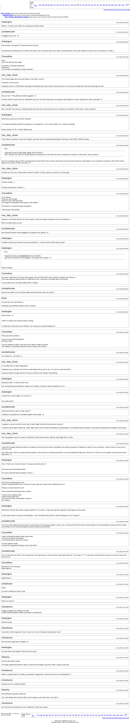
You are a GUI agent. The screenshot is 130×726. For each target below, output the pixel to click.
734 (60, 5)
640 (46, 5)
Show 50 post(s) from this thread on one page (117, 9)
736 (66, 5)
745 (92, 5)
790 (104, 5)
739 (75, 5)
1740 (122, 5)
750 (98, 5)
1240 (115, 5)
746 (95, 5)
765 (101, 5)
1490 (119, 5)
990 (112, 5)
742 (83, 5)
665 (49, 5)
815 (106, 5)
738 (72, 5)
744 (89, 5)
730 (57, 5)
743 (86, 5)
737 (69, 5)
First (35, 5)
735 (63, 5)
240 (40, 5)
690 (51, 5)
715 (54, 5)
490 (43, 5)
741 (80, 5)
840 (109, 5)
